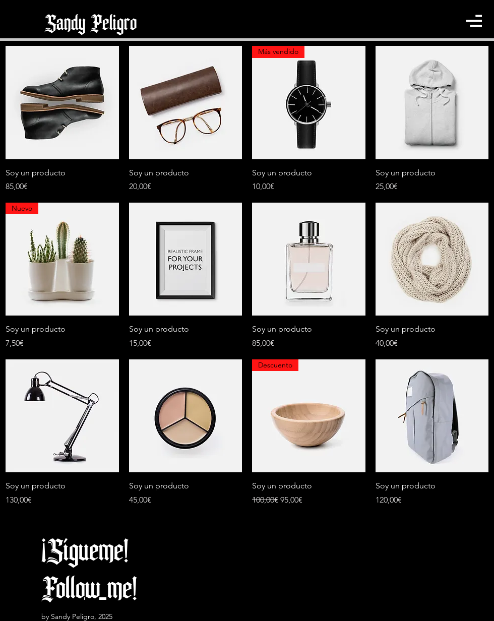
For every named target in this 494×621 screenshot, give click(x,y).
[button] (474, 21)
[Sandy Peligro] (91, 24)
